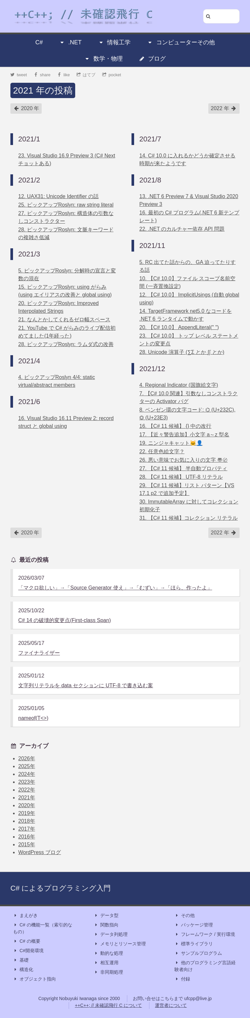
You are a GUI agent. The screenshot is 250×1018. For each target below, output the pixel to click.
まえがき (25, 915)
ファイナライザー (39, 653)
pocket (111, 74)
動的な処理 (108, 953)
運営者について (171, 1005)
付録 (182, 979)
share (42, 74)
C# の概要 (26, 941)
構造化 (23, 969)
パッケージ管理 (193, 925)
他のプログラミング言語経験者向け (205, 965)
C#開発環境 (28, 950)
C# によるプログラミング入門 (60, 888)
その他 (184, 915)
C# (39, 42)
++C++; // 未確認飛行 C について (108, 1005)
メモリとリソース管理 (120, 943)
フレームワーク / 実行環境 (204, 934)
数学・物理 (103, 59)
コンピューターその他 (181, 42)
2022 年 (223, 108)
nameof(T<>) (33, 718)
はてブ (86, 74)
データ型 (106, 915)
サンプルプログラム (198, 953)
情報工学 (114, 42)
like (63, 74)
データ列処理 (111, 934)
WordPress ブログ (39, 852)
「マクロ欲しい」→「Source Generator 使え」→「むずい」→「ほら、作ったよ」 (115, 587)
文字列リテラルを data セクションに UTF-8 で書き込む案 (85, 685)
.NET (70, 42)
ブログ (152, 59)
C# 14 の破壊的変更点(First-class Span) (64, 620)
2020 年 (26, 108)
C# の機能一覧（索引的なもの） (42, 928)
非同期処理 (108, 972)
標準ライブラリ (193, 943)
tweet (18, 74)
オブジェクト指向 (34, 979)
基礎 (21, 960)
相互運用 (106, 962)
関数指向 (106, 925)
